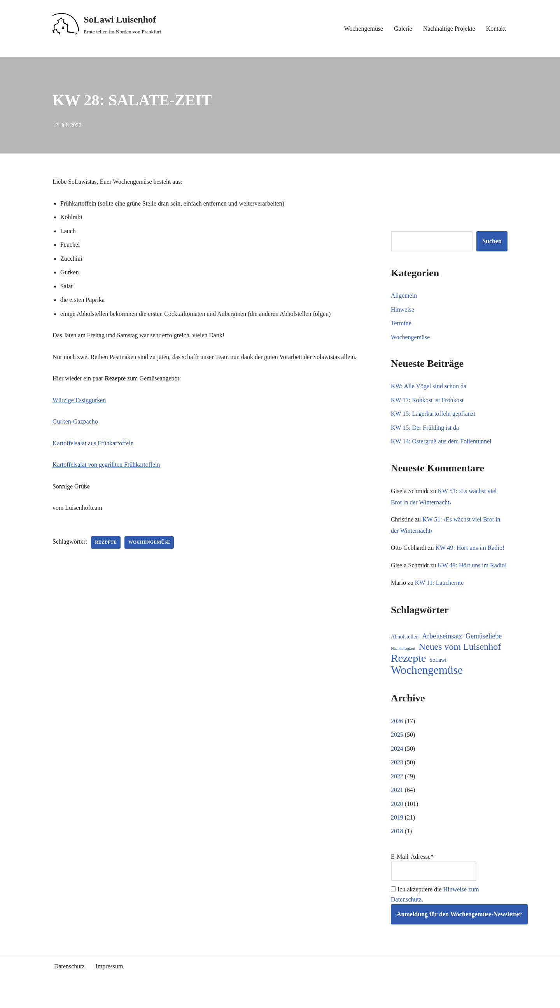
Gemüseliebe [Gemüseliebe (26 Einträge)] (484, 648)
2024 (397, 760)
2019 (397, 830)
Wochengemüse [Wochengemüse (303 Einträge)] (427, 682)
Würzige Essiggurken (79, 400)
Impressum (109, 979)
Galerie (403, 28)
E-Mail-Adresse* (433, 880)
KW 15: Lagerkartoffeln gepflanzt (433, 414)
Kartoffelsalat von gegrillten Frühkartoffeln (106, 465)
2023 (397, 774)
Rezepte (106, 543)
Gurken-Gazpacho (75, 422)
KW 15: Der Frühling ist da (425, 428)
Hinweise (402, 309)
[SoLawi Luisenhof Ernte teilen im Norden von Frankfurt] (106, 24)
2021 (397, 802)
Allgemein (404, 295)
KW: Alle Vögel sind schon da (429, 386)
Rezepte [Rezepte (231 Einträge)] (408, 671)
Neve (59, 998)
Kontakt (496, 28)
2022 (397, 788)
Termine (401, 323)
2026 (397, 733)
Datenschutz (69, 979)
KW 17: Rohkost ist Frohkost (427, 400)
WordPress (122, 998)
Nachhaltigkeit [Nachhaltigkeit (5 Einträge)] (403, 660)
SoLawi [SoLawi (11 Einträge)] (438, 672)
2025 (397, 747)
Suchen (492, 241)
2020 (397, 816)
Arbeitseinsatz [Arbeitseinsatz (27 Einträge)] (442, 648)
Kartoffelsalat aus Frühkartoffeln (93, 444)
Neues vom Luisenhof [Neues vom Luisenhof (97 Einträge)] (460, 659)
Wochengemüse (363, 28)
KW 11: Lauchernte (439, 594)
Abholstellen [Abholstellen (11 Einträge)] (404, 649)
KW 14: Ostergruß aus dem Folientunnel (441, 441)
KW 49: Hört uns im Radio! (470, 548)
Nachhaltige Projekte (449, 28)
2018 (397, 844)
